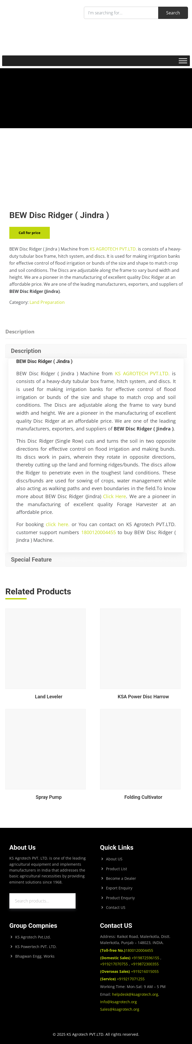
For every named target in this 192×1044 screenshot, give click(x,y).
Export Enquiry (119, 887)
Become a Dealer (121, 878)
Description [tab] (19, 331)
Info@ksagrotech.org (118, 1001)
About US (114, 858)
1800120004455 (98, 532)
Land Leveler (48, 696)
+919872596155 (130, 957)
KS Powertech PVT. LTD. (36, 946)
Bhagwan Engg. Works (35, 956)
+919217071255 (122, 978)
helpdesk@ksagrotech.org (135, 994)
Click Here (114, 496)
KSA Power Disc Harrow (143, 696)
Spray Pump (49, 797)
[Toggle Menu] (183, 60)
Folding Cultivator (143, 797)
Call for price (29, 232)
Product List (116, 868)
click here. (57, 524)
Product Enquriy (120, 897)
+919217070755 (114, 963)
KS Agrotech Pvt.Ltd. (33, 937)
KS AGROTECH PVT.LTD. (113, 249)
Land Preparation (47, 302)
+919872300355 (144, 963)
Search (15, 889)
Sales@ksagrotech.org (119, 1009)
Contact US (115, 907)
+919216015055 (129, 971)
